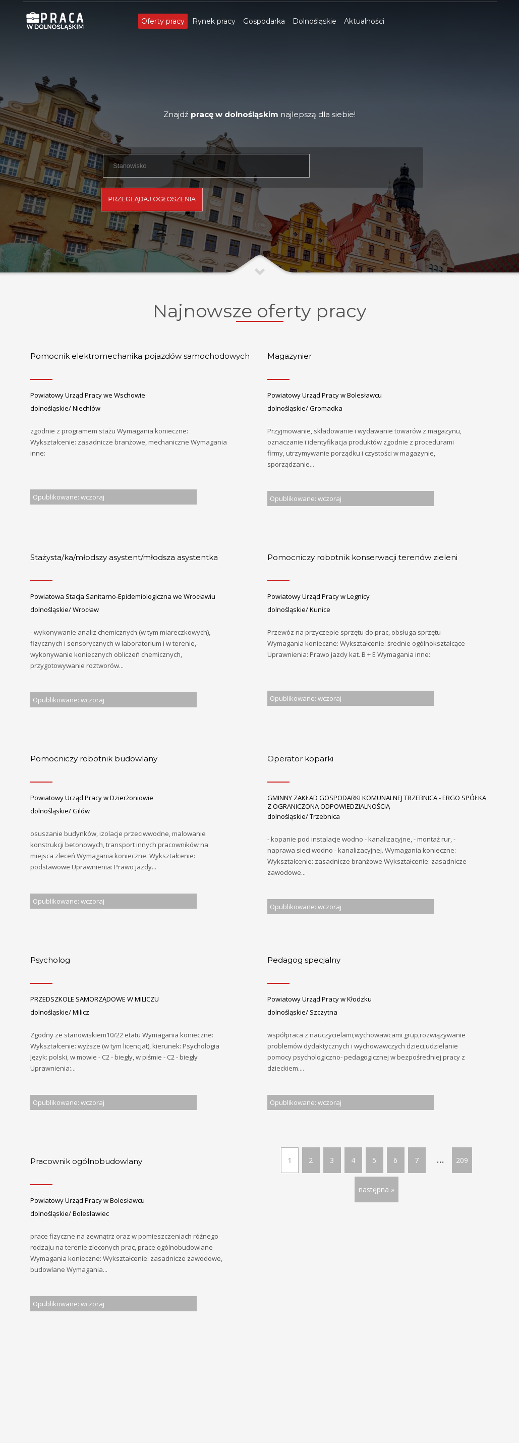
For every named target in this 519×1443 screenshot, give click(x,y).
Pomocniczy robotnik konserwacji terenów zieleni (362, 557)
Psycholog (50, 960)
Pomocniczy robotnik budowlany (93, 758)
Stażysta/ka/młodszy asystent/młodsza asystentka (124, 557)
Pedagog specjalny (303, 960)
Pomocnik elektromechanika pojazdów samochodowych (140, 356)
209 (462, 1160)
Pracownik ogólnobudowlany (86, 1161)
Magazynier (289, 356)
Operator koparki (300, 758)
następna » (376, 1189)
